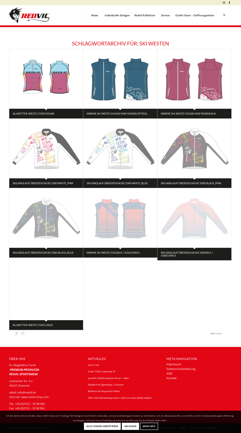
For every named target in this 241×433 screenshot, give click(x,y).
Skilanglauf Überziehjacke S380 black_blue (43, 252)
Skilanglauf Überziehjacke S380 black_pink (191, 183)
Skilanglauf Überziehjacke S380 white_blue (117, 183)
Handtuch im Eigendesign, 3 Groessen (106, 384)
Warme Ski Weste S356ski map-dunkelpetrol (117, 113)
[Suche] (224, 15)
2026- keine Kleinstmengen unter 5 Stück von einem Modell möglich (119, 398)
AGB (169, 373)
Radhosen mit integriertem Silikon (104, 391)
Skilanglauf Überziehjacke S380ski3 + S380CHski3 (187, 254)
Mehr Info (149, 426)
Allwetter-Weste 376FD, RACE (33, 325)
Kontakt (171, 378)
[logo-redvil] (29, 15)
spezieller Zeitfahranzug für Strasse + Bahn (108, 378)
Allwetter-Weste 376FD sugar (33, 113)
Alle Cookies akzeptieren (102, 426)
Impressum (173, 364)
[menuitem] (94, 15)
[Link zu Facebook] (229, 2)
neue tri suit (93, 365)
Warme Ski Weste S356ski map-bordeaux (188, 113)
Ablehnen (130, 426)
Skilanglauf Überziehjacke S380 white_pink (43, 183)
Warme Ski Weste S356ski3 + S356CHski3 (113, 252)
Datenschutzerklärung (180, 369)
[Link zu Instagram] (224, 2)
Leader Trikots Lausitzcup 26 (101, 371)
